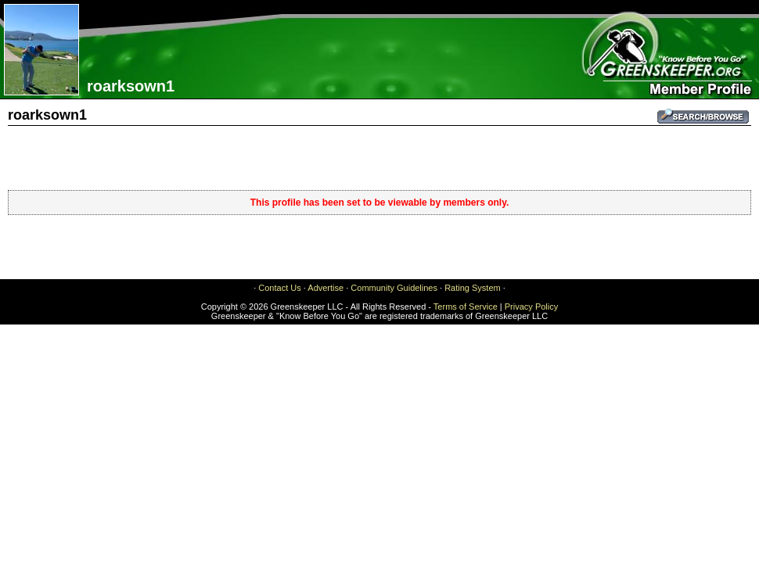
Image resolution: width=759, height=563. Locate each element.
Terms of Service (465, 306)
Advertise (326, 287)
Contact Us (279, 287)
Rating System (472, 287)
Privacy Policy (531, 306)
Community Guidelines (394, 287)
